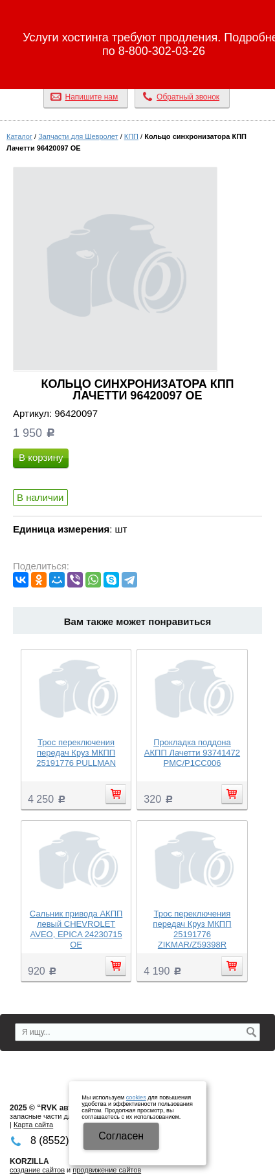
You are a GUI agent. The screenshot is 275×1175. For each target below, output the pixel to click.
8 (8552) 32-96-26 (137, 67)
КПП (131, 136)
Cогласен (121, 1135)
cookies (136, 1097)
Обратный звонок (188, 96)
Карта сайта (33, 1124)
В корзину (41, 457)
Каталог (19, 136)
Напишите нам (91, 96)
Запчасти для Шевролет (78, 136)
